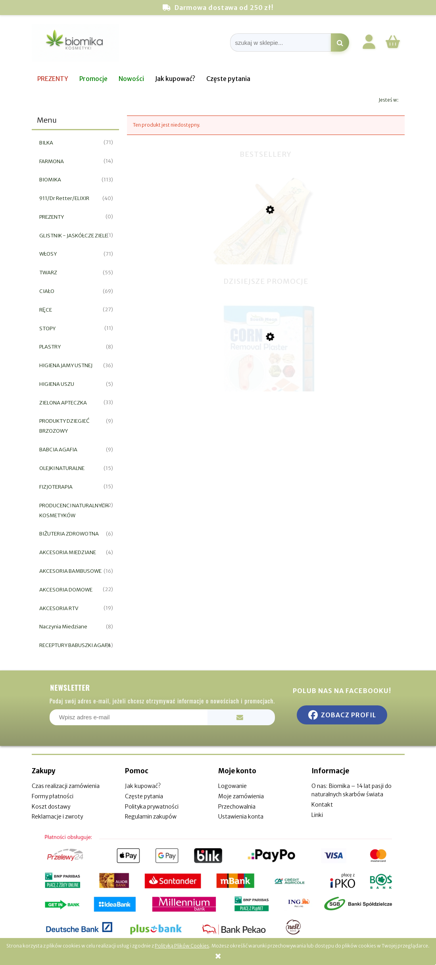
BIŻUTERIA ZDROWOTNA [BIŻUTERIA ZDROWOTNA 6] (69, 533)
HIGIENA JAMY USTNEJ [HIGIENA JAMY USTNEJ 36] (65, 365)
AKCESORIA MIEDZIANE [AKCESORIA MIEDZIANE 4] (67, 552)
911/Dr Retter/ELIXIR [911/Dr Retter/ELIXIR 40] (64, 198)
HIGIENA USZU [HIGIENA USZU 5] (56, 384)
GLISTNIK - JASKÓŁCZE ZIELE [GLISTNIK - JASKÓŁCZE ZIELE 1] (73, 235)
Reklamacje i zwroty (57, 816)
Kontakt (322, 804)
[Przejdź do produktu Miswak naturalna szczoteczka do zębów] (266, 251)
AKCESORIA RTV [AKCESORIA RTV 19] (58, 608)
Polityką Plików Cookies (182, 946)
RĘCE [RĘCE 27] (45, 309)
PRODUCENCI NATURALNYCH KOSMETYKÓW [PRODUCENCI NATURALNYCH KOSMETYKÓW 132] (74, 510)
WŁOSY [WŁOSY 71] (48, 253)
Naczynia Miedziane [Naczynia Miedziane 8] (63, 626)
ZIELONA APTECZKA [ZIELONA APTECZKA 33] (63, 402)
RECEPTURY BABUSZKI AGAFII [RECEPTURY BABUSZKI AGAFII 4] (74, 645)
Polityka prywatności (152, 806)
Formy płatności (52, 796)
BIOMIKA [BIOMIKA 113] (50, 179)
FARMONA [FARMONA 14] (51, 161)
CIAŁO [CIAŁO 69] (46, 291)
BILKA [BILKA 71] (46, 142)
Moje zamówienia (241, 796)
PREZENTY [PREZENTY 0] (51, 217)
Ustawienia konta (240, 816)
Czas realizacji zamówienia (66, 786)
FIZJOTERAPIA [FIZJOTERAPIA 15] (56, 486)
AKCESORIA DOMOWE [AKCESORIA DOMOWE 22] (65, 589)
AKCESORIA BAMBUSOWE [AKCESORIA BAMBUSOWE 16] (70, 571)
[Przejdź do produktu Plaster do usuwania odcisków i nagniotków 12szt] (266, 376)
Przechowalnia (236, 806)
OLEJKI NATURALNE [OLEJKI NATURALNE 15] (62, 468)
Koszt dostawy (51, 806)
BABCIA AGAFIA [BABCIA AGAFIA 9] (58, 449)
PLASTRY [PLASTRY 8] (50, 346)
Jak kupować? (143, 786)
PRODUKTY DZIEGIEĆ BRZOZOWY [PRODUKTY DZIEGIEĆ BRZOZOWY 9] (64, 426)
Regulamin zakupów (151, 816)
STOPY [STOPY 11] (47, 328)
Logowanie (232, 786)
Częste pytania (144, 796)
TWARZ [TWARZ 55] (48, 272)
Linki (317, 815)
